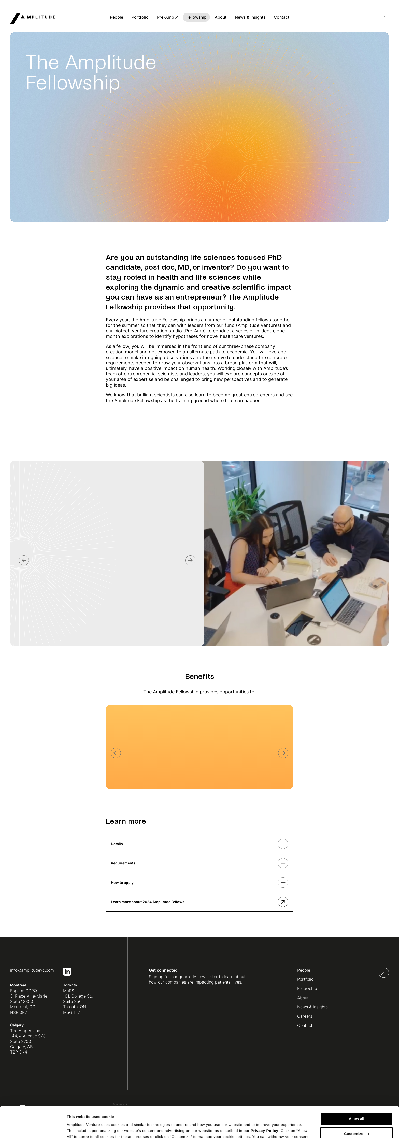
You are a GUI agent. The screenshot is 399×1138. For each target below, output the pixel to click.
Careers (304, 1016)
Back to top (384, 973)
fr (383, 17)
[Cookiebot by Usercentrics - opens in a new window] (33, 1128)
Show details (78, 1128)
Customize (356, 1105)
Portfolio (140, 17)
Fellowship (196, 17)
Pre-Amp (165, 17)
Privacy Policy (264, 1102)
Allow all (356, 1090)
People (116, 17)
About (220, 17)
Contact (281, 17)
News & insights (250, 17)
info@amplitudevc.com (32, 970)
